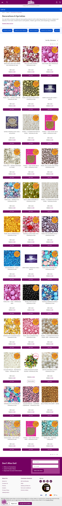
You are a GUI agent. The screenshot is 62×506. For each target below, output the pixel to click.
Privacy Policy (5, 490)
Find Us (4, 485)
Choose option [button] (31, 381)
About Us (4, 481)
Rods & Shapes (34, 30)
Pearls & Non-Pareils (21, 30)
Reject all (14, 503)
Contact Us (5, 483)
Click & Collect (24, 490)
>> (57, 44)
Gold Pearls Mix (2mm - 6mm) (50, 403)
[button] (4, 501)
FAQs (22, 483)
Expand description (7, 23)
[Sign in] (57, 2)
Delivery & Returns (25, 485)
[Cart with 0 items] (60, 2)
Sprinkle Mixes (7, 30)
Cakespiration (5, 492)
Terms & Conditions (26, 488)
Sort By (31, 10)
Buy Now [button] (12, 75)
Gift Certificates (25, 481)
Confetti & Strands (46, 30)
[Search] (7, 2)
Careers (4, 488)
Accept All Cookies (25, 503)
